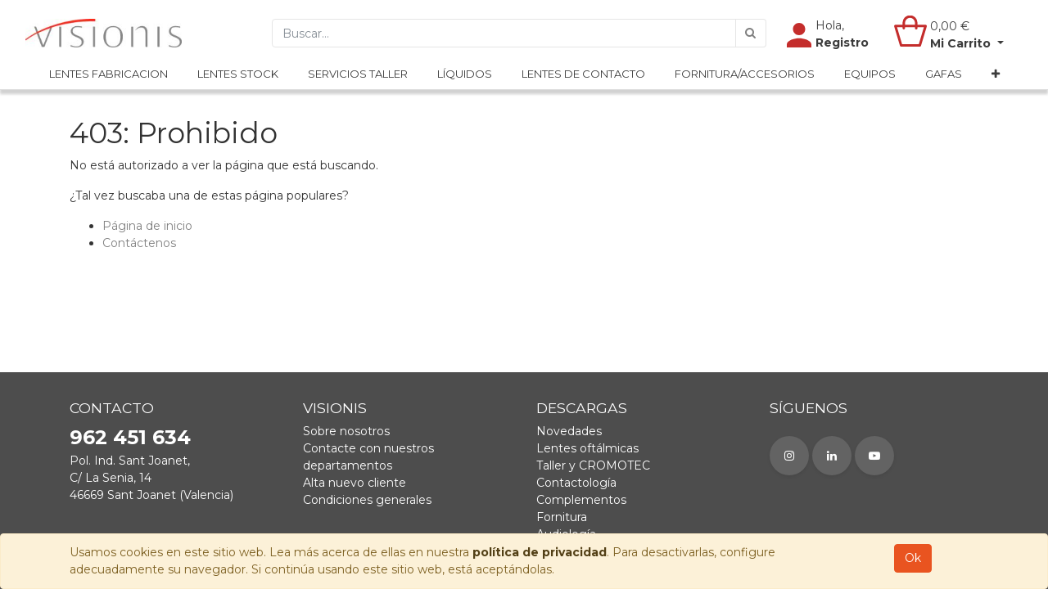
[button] (995, 74)
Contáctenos (139, 243)
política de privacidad (539, 552)
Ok (913, 558)
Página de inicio (147, 225)
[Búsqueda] (750, 33)
